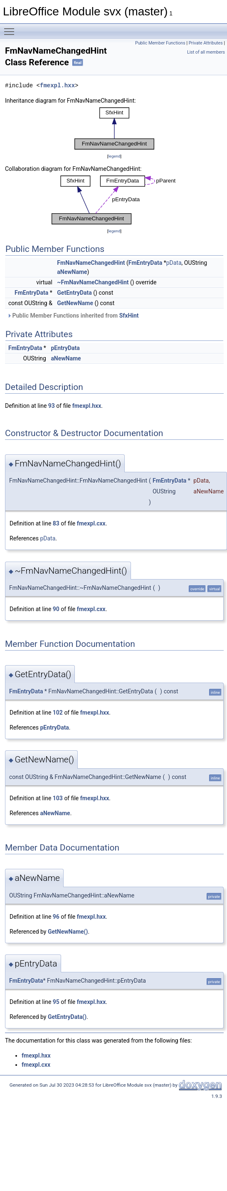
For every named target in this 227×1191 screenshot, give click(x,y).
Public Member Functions (160, 43)
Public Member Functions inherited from (73, 315)
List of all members (206, 52)
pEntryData (65, 348)
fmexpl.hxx (57, 85)
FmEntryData (145, 262)
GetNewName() (68, 931)
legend (114, 156)
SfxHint (129, 315)
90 (56, 609)
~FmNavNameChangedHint (92, 282)
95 (56, 1002)
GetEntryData (74, 292)
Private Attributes (206, 43)
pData (174, 262)
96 (56, 916)
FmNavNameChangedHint (91, 262)
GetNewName (75, 303)
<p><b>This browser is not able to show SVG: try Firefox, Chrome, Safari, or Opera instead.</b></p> (114, 128)
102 (58, 712)
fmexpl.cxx (91, 523)
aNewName (72, 272)
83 (56, 523)
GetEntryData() (67, 1016)
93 (51, 405)
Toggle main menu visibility (11, 28)
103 (58, 798)
